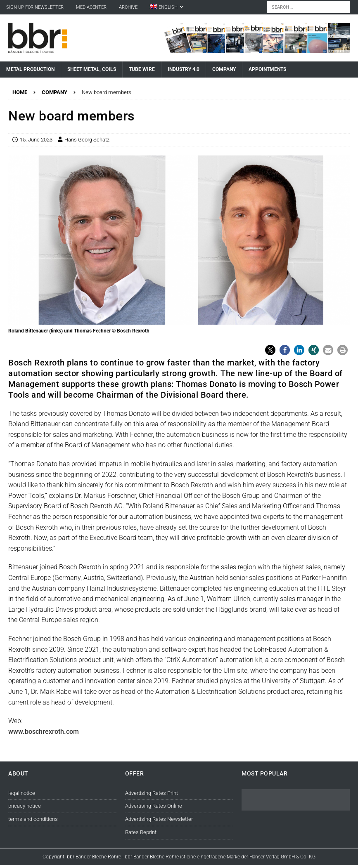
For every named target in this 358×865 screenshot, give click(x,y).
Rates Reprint (140, 832)
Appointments (267, 69)
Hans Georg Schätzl (87, 140)
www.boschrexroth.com (43, 731)
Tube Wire (142, 69)
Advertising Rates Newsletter (159, 819)
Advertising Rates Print (151, 793)
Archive (128, 7)
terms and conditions (33, 819)
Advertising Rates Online (153, 806)
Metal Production (30, 69)
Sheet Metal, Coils (91, 69)
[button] (270, 350)
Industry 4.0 (183, 69)
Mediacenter (91, 7)
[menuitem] (167, 7)
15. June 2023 (36, 140)
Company (224, 69)
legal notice (21, 793)
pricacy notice (24, 806)
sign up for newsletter (35, 7)
